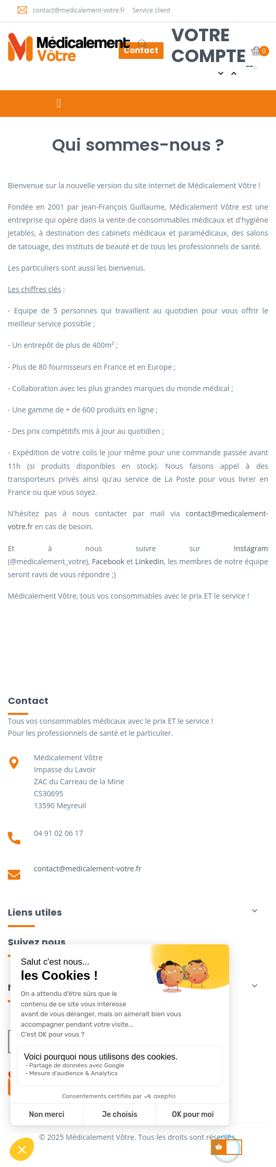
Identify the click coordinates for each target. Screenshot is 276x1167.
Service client (151, 10)
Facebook (108, 561)
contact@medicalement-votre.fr (79, 10)
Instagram (251, 548)
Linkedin (149, 561)
